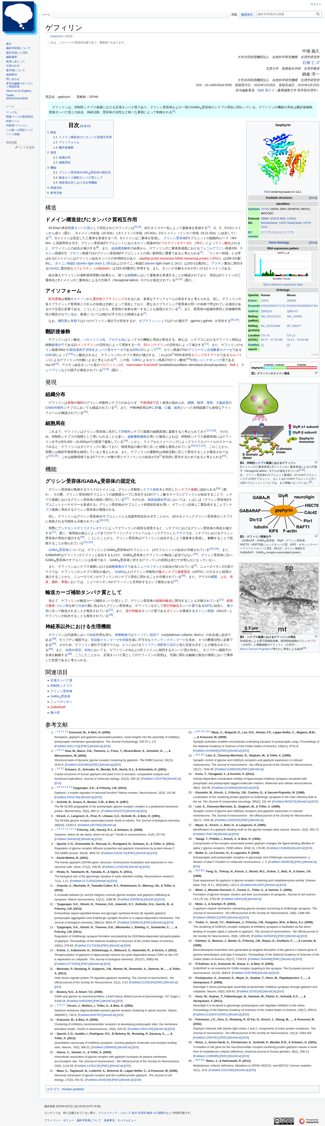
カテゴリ (53, 1089)
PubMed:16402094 (79, 1001)
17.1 (64, 1004)
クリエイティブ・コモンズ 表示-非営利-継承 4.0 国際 (130, 1112)
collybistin (102, 268)
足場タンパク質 (61, 680)
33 (211, 548)
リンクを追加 (26, 147)
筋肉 (177, 407)
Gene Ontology (279, 242)
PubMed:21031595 (221, 1070)
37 (176, 580)
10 (236, 319)
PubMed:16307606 (245, 973)
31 (85, 542)
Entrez (252, 300)
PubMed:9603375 (284, 801)
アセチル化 (116, 339)
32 (90, 542)
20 (193, 445)
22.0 (197, 731)
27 (126, 498)
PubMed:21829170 (114, 853)
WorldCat (96, 746)
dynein (150, 263)
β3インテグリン (155, 345)
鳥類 (74, 321)
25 (304, 648)
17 (209, 430)
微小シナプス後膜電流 (174, 572)
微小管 (55, 712)
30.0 (197, 870)
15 (56, 363)
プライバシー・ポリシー (59, 1120)
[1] (262, 345)
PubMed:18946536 (281, 862)
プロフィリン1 (110, 365)
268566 (291, 300)
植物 (87, 650)
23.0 (197, 754)
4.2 (66, 787)
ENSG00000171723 (273, 305)
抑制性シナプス (61, 685)
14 (188, 358)
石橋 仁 (309, 62)
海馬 (210, 402)
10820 (283, 222)
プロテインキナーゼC (176, 243)
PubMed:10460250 (228, 769)
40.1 (203, 1059)
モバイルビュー (126, 1120)
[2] (288, 345)
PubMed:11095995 (206, 1056)
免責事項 (109, 1120)
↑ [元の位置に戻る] (55, 802)
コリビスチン (82, 268)
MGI (282, 218)
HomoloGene (269, 222)
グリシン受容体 (174, 238)
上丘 (223, 576)
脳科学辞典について (89, 1120)
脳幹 (80, 402)
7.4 (75, 828)
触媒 (93, 635)
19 (125, 440)
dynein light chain (89, 263)
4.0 (58, 787)
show (313, 197)
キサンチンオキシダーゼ (168, 640)
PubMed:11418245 (115, 867)
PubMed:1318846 (278, 848)
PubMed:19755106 (249, 991)
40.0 (197, 1059)
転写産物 (55, 299)
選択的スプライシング (108, 299)
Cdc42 (53, 268)
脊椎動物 (121, 635)
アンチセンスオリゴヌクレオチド (81, 528)
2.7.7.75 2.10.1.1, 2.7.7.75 (277, 232)
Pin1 (217, 258)
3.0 (58, 768)
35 (195, 553)
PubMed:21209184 (142, 982)
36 (183, 575)
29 (106, 520)
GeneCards (294, 222)
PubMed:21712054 (83, 881)
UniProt (253, 311)
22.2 (208, 731)
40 (54, 643)
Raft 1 (234, 365)
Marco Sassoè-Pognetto (255, 649)
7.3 (70, 828)
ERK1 (137, 350)
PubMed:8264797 (90, 1015)
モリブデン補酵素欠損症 (158, 645)
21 (198, 445)
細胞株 (132, 275)
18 (214, 430)
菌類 (78, 650)
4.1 (62, 787)
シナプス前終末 (151, 489)
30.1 (203, 870)
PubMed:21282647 (206, 1014)
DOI (106, 746)
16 (85, 411)
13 (70, 353)
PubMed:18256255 (264, 936)
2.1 (62, 749)
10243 (265, 300)
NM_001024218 (271, 316)
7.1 (62, 828)
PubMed (253, 345)
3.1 (62, 768)
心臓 (168, 407)
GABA (119, 572)
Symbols (254, 209)
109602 (291, 218)
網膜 (191, 402)
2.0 (58, 749)
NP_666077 (294, 326)
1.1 (62, 731)
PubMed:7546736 (205, 834)
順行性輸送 (171, 605)
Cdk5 (136, 360)
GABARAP (58, 707)
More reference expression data (283, 284)
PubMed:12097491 (206, 1037)
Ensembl (254, 305)
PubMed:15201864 (78, 764)
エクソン (80, 299)
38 (111, 614)
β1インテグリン (85, 345)
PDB (267, 192)
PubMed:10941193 (140, 1029)
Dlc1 (109, 263)
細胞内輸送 (164, 600)
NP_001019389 (270, 326)
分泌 (81, 605)
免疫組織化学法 (159, 499)
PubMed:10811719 (67, 746)
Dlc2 (178, 263)
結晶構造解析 (120, 248)
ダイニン (173, 611)
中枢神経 (146, 402)
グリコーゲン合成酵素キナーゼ (210, 350)
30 (82, 537)
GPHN (265, 209)
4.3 (70, 787)
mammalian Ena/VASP (142, 365)
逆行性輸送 (133, 611)
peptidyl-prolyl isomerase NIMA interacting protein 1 (175, 258)
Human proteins (73, 1089)
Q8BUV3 (292, 311)
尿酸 (125, 640)
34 (216, 548)
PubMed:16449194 (98, 1079)
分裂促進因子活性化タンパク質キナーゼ (94, 350)
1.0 (58, 731)
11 (206, 343)
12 (158, 348)
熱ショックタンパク (207, 360)
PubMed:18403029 (67, 839)
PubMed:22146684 (225, 787)
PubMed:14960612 (206, 917)
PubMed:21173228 (87, 945)
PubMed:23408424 (130, 922)
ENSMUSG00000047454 (302, 305)
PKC (199, 243)
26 (218, 488)
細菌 (68, 650)
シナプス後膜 (187, 489)
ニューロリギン (148, 566)
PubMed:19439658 (206, 750)
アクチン (217, 263)
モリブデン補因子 (146, 635)
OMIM (265, 218)
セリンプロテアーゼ (205, 355)
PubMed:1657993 (90, 825)
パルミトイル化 (94, 339)
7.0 (58, 828)
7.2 (66, 828)
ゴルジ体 (62, 605)
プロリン (76, 253)
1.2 (66, 731)
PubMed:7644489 (260, 959)
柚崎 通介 (264, 90)
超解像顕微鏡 (137, 436)
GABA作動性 (54, 407)
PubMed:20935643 (130, 899)
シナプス (260, 463)
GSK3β (50, 355)
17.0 (59, 1004)
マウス (181, 533)
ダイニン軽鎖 (64, 263)
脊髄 (70, 402)
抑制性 (126, 431)
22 (203, 445)
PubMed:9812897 (252, 885)
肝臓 (158, 407)
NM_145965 (294, 316)
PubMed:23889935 (104, 1047)
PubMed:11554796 (154, 778)
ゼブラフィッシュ (151, 321)
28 (101, 520)
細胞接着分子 (118, 566)
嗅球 (200, 402)
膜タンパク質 (80, 228)
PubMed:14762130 (87, 1065)
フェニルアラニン (212, 248)
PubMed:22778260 (67, 963)
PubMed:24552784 (67, 797)
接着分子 (58, 345)
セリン (141, 243)
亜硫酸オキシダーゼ (105, 640)
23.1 (203, 754)
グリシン (251, 475)
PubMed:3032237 (113, 811)
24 (56, 455)
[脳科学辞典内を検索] (288, 14)
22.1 (203, 731)
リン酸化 (224, 243)
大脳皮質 (222, 402)
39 (54, 638)
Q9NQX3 (266, 311)
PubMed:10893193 (234, 899)
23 (51, 455)
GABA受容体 (59, 550)
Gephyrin (56, 36)
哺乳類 (62, 321)
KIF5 (207, 605)
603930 (275, 218)
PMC (85, 746)
